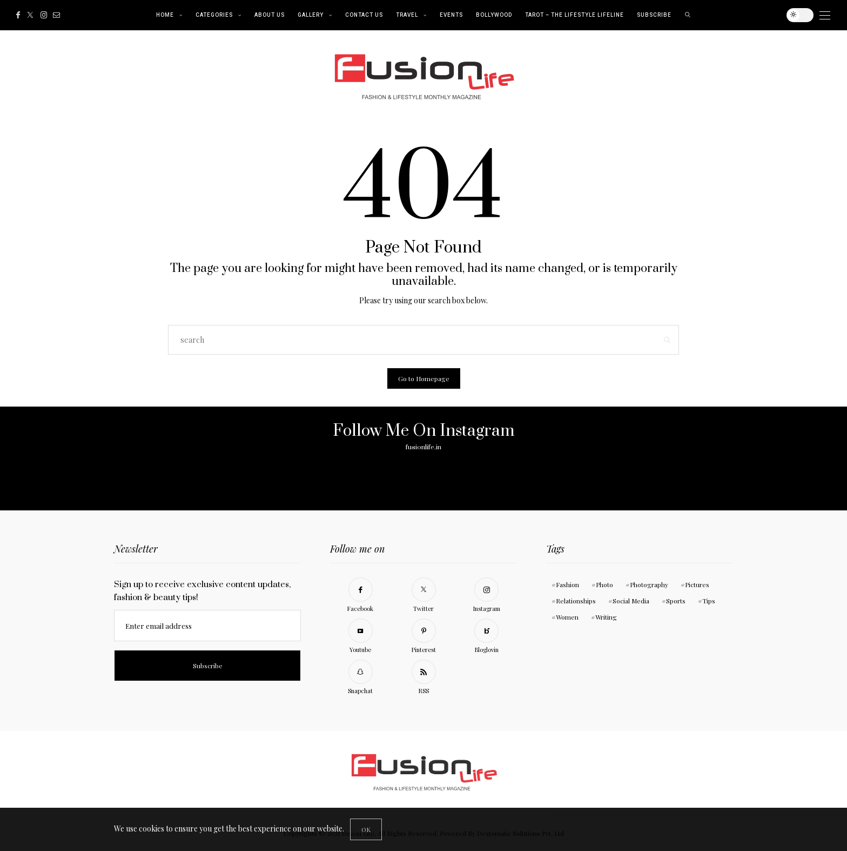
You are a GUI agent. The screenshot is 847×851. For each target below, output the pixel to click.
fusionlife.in (423, 447)
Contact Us (364, 15)
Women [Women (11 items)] (567, 617)
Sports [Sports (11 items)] (675, 600)
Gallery (311, 15)
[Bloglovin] (486, 638)
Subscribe (654, 15)
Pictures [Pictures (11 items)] (697, 584)
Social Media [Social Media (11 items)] (631, 600)
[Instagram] (44, 15)
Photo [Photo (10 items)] (604, 584)
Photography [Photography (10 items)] (649, 584)
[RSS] (423, 679)
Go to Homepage (423, 378)
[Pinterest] (423, 638)
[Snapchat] (360, 679)
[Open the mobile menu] (825, 15)
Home (165, 15)
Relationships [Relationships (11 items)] (576, 600)
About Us (269, 15)
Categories (214, 15)
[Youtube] (360, 638)
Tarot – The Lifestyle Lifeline (574, 15)
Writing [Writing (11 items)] (606, 617)
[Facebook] (18, 15)
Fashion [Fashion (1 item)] (567, 584)
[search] (688, 15)
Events (451, 15)
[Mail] (56, 15)
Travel (407, 15)
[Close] (366, 829)
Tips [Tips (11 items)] (708, 600)
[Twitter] (30, 15)
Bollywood (494, 15)
